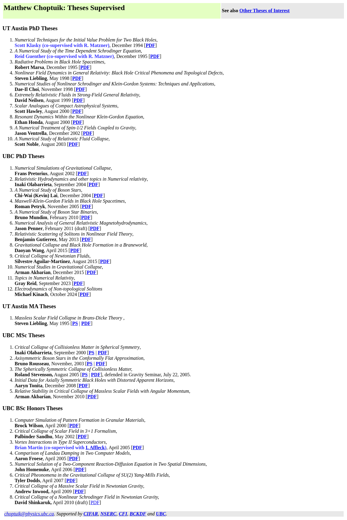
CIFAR (90, 513)
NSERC (108, 513)
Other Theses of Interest (264, 10)
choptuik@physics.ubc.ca (29, 513)
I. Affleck (95, 447)
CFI (123, 513)
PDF (150, 45)
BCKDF (138, 513)
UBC (161, 513)
